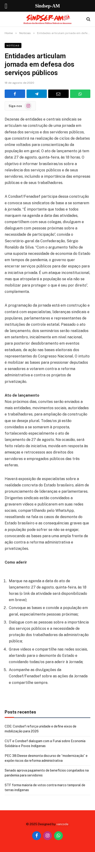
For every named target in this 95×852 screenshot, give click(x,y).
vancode (62, 824)
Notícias (13, 45)
